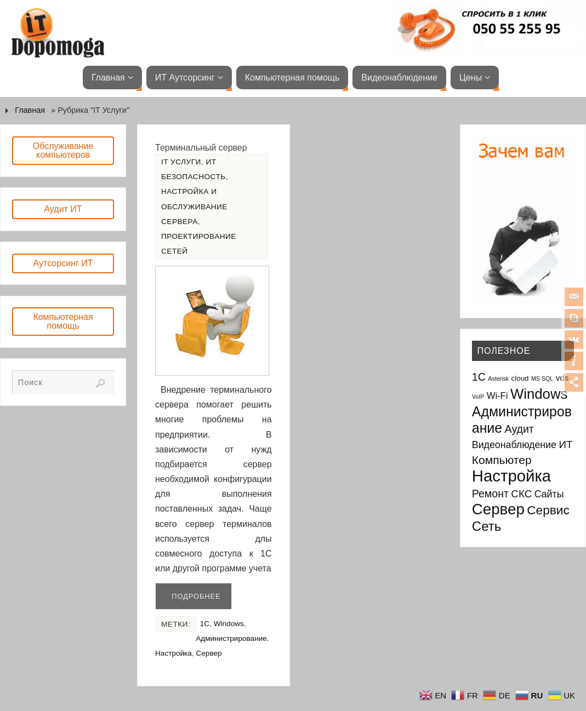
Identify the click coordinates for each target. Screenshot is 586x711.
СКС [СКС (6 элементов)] (521, 494)
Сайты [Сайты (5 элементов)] (549, 494)
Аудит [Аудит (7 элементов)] (519, 429)
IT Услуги (181, 162)
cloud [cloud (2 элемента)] (520, 378)
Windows (229, 624)
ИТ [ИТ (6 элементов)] (565, 444)
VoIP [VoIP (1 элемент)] (478, 396)
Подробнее (196, 596)
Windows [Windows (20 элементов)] (539, 394)
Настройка (173, 653)
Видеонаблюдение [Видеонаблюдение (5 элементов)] (514, 444)
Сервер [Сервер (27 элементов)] (498, 509)
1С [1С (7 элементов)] (479, 377)
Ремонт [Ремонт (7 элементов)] (490, 494)
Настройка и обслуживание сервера (194, 206)
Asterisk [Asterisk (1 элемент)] (498, 378)
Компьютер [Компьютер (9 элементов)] (502, 460)
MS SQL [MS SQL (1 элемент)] (542, 378)
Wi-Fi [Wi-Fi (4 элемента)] (497, 396)
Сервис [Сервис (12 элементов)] (548, 510)
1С (204, 624)
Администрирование (231, 638)
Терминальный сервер (201, 147)
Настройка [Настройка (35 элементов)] (511, 476)
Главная (30, 110)
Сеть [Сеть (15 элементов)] (486, 526)
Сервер (208, 653)
